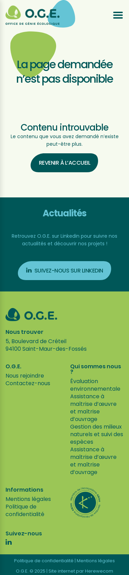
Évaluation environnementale (95, 385)
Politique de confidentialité (25, 510)
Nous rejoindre (25, 376)
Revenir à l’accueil (64, 163)
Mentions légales (28, 499)
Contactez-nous (28, 383)
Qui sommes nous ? (95, 369)
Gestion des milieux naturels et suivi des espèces (96, 434)
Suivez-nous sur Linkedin (64, 271)
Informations (24, 490)
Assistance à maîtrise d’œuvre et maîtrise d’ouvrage (93, 407)
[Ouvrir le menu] (117, 15)
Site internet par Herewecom (81, 571)
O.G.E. (13, 366)
